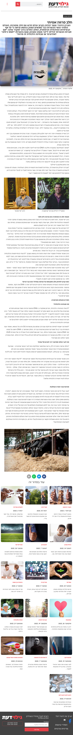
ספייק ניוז (44, 582)
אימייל (46, 722)
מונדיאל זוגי (19, 544)
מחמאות (68, 620)
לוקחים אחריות (17, 507)
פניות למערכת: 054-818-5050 (12, 723)
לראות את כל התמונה (40, 657)
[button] (7, 4)
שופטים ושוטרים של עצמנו (14, 657)
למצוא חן (44, 544)
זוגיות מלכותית (18, 620)
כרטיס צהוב (67, 544)
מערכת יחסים (43, 620)
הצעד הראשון (67, 507)
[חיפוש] (18, 4)
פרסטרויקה (67, 657)
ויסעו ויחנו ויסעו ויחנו (65, 695)
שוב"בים (44, 507)
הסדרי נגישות (61, 725)
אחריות (69, 582)
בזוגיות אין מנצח (18, 582)
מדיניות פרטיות (61, 728)
